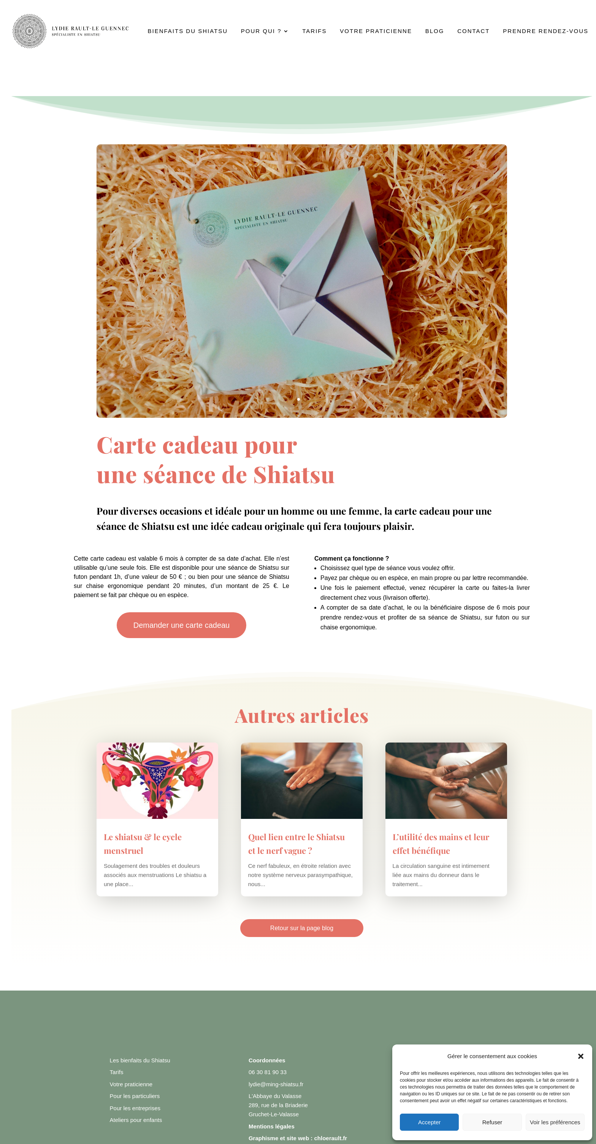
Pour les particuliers (135, 1096)
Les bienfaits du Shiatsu (140, 1060)
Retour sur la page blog (301, 928)
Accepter (429, 1122)
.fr (344, 1138)
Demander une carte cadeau (181, 625)
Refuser (492, 1122)
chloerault (327, 1138)
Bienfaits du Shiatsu (187, 31)
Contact (473, 31)
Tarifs (314, 31)
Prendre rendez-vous (545, 31)
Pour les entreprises (135, 1108)
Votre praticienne (376, 31)
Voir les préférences (555, 1122)
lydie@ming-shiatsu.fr (276, 1084)
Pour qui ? (261, 31)
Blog (434, 31)
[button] (581, 1056)
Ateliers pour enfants (136, 1120)
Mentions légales (272, 1126)
